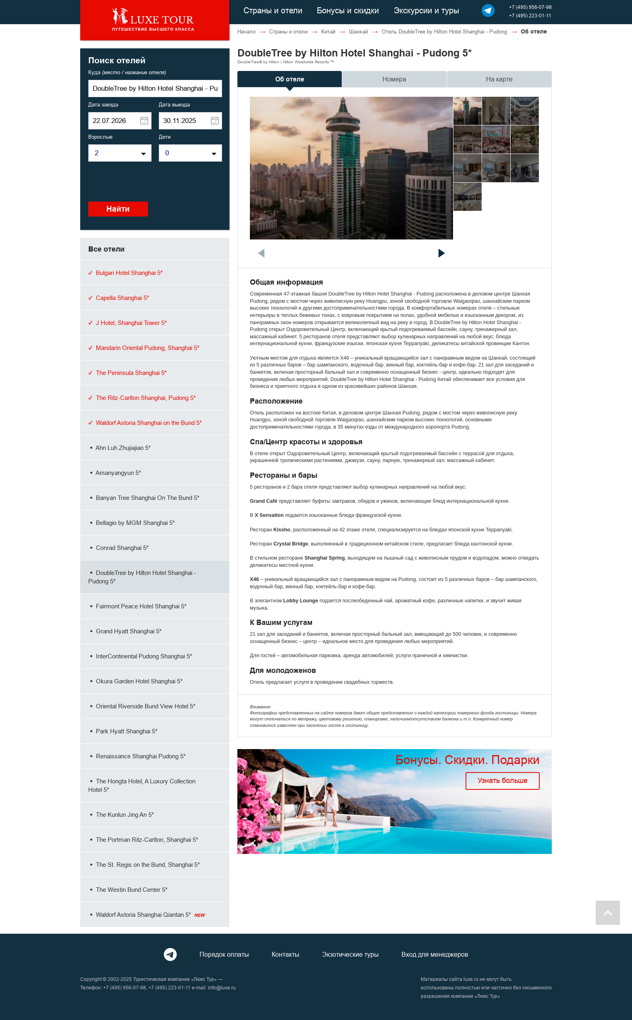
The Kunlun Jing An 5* (121, 814)
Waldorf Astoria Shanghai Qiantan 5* (147, 914)
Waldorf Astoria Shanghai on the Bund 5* (145, 422)
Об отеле (289, 79)
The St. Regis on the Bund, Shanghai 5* (144, 864)
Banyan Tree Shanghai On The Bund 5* (144, 497)
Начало (246, 31)
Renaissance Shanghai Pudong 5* (137, 756)
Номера (394, 79)
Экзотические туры (350, 954)
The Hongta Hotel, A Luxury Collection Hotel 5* (141, 785)
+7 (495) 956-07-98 (530, 7)
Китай (328, 31)
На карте (499, 79)
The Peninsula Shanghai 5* (127, 372)
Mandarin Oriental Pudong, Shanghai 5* (144, 347)
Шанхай (358, 31)
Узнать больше (503, 780)
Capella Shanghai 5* (118, 297)
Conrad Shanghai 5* (118, 547)
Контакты (285, 954)
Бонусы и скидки (348, 10)
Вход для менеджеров (434, 954)
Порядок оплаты (224, 954)
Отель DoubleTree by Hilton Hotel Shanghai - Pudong (444, 31)
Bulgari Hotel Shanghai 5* (125, 272)
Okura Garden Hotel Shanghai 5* (135, 681)
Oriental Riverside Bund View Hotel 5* (141, 706)
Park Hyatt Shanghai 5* (123, 731)
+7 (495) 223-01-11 (530, 15)
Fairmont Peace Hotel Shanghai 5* (137, 606)
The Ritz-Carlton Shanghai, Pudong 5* (142, 397)
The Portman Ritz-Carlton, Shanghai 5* (143, 839)
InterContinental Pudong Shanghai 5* (140, 656)
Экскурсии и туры (426, 10)
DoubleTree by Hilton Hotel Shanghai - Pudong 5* (142, 577)
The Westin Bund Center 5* (128, 889)
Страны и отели (272, 10)
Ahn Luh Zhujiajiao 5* (119, 447)
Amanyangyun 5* (114, 472)
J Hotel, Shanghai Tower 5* (127, 322)
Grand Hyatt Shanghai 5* (125, 631)
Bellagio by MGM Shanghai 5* (131, 522)
